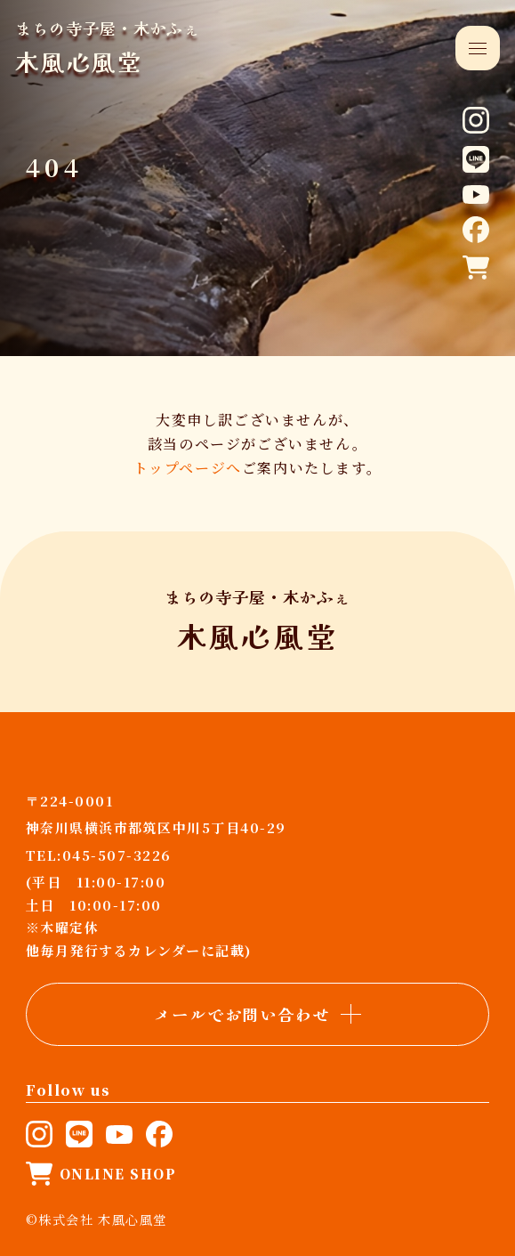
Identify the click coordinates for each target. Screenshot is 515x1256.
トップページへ (187, 468)
